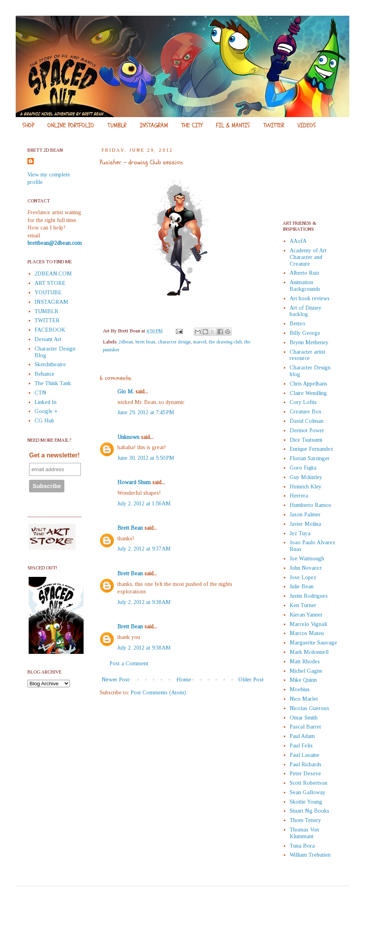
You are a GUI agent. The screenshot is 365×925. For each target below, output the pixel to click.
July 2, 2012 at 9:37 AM (144, 549)
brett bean (145, 342)
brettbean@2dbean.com (54, 243)
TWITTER (273, 125)
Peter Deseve (305, 773)
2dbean (126, 342)
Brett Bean (130, 528)
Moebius (300, 689)
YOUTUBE (48, 292)
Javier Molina (305, 524)
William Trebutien (310, 855)
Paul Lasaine (304, 755)
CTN (40, 393)
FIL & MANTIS (233, 125)
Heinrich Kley (305, 487)
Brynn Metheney (309, 342)
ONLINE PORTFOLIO (70, 125)
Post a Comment (129, 663)
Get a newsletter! (54, 455)
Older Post (250, 680)
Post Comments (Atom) (158, 693)
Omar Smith (304, 718)
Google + (46, 411)
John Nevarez (306, 568)
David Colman (306, 421)
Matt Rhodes (305, 661)
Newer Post (115, 680)
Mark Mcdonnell (309, 652)
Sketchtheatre (50, 364)
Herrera (299, 496)
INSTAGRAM (154, 125)
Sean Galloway (307, 792)
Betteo (297, 324)
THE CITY (192, 125)
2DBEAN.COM (53, 274)
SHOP (28, 125)
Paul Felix (301, 746)
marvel (199, 342)
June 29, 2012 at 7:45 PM (145, 412)
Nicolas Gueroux (309, 708)
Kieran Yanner (306, 615)
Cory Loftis (303, 402)
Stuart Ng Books (309, 811)
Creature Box (305, 412)
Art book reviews (310, 298)
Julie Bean (302, 586)
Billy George (305, 333)
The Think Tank (53, 383)
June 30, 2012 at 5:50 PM (145, 458)
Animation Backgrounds (305, 285)
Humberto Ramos (310, 505)
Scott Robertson (308, 783)
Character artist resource (307, 355)
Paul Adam (302, 736)
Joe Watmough (307, 559)
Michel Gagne (306, 671)
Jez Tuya (300, 533)
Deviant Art (48, 339)
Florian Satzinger (310, 458)
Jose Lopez (303, 577)
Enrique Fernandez (311, 449)
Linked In (46, 402)
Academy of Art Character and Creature (308, 257)
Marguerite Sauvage (313, 643)
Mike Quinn (303, 680)
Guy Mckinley (306, 477)
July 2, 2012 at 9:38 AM (144, 602)
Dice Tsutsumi (306, 440)
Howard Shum (134, 482)
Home (184, 680)
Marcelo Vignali (308, 624)
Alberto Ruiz (304, 273)
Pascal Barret (305, 727)
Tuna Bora (302, 846)
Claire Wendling (308, 393)
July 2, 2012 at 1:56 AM (144, 504)
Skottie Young (306, 802)
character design (174, 342)
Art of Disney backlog (305, 311)
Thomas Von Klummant (304, 833)
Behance (45, 374)
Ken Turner (303, 605)
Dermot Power (307, 430)
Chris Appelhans (308, 384)
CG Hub (44, 421)
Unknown (128, 437)
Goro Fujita (303, 468)
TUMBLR (117, 125)
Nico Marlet (304, 699)
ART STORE (50, 283)
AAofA (298, 241)
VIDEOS (306, 125)
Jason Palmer (305, 515)
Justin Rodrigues (309, 596)
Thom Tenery (305, 820)
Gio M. (125, 392)
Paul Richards (305, 764)
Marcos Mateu (307, 633)
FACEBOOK (50, 330)
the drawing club (225, 342)
